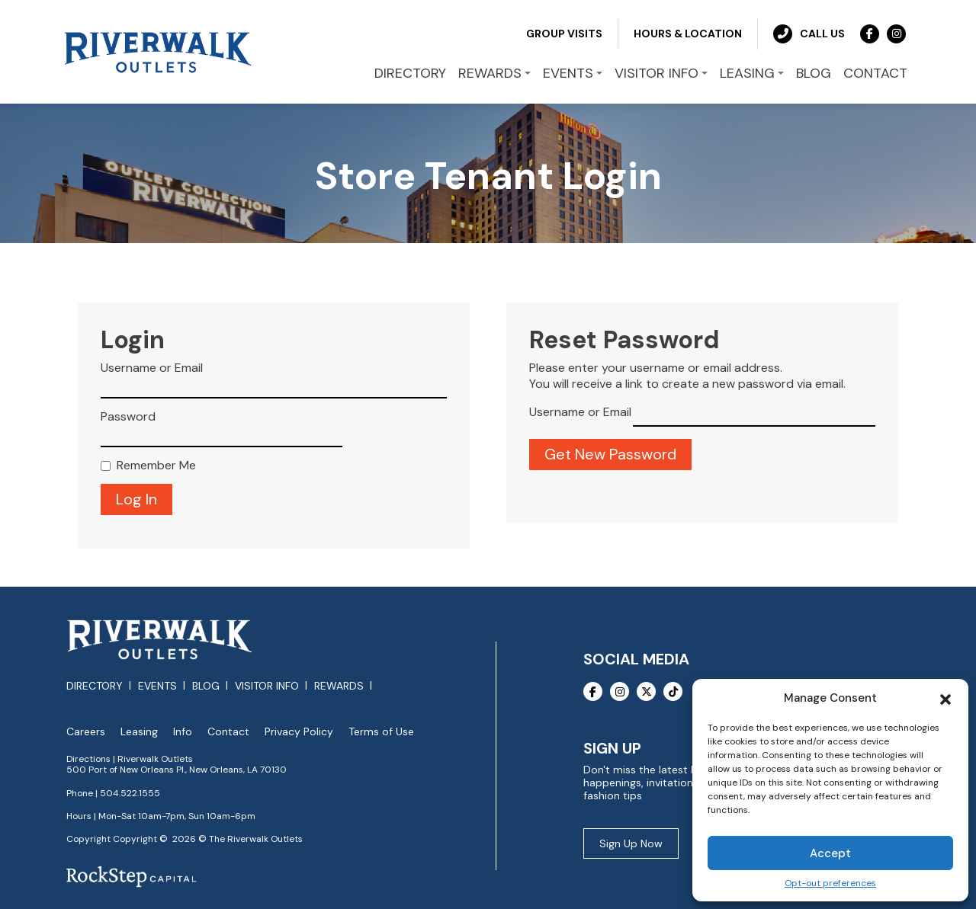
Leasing (139, 730)
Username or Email (152, 367)
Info (182, 730)
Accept (830, 853)
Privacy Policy (299, 730)
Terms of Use (381, 730)
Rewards (339, 685)
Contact (228, 730)
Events (157, 685)
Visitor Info (267, 685)
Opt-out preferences (830, 883)
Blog (206, 685)
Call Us (809, 32)
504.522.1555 (130, 792)
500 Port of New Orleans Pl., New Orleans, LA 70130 (176, 769)
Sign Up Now (631, 842)
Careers (85, 730)
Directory (94, 685)
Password (128, 415)
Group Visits (564, 32)
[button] (945, 698)
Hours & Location (688, 32)
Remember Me (156, 464)
